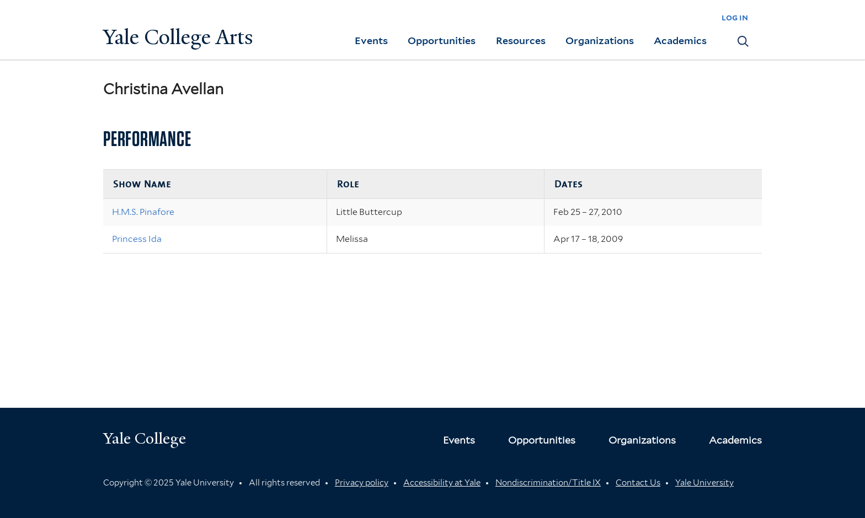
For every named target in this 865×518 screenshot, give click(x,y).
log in (735, 17)
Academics (680, 40)
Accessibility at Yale (441, 483)
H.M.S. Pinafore (143, 212)
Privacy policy (361, 483)
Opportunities (442, 40)
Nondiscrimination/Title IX (548, 483)
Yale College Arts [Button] (178, 37)
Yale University (704, 483)
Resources (521, 40)
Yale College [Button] (144, 438)
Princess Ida (137, 239)
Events (371, 40)
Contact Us (638, 483)
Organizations (599, 40)
